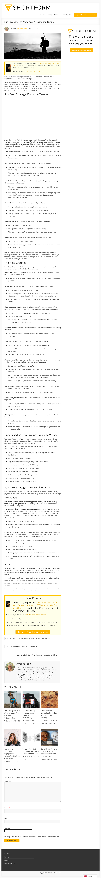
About (56, 15)
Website (7, 828)
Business (41, 638)
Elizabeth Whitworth (50, 720)
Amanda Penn (22, 29)
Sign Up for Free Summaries (85, 15)
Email (6, 818)
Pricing (49, 15)
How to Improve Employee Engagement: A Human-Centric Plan (12, 751)
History (47, 638)
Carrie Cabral (10, 717)
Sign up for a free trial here (34, 71)
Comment (8, 780)
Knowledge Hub (66, 15)
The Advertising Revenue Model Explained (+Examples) (29, 713)
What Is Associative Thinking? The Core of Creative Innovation (31, 750)
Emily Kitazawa (11, 758)
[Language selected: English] (90, 876)
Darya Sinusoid (29, 720)
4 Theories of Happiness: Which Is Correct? (22, 646)
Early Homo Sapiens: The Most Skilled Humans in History (49, 750)
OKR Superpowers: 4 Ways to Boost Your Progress (12, 712)
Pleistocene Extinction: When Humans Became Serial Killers (37, 654)
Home (42, 15)
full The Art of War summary (36, 615)
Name (7, 807)
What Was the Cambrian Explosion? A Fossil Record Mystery (49, 713)
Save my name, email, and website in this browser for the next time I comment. (31, 836)
